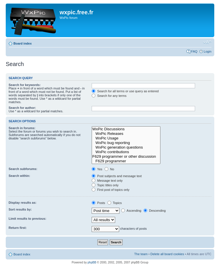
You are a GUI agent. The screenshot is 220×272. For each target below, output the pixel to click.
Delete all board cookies (167, 254)
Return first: (18, 227)
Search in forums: (22, 128)
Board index (22, 43)
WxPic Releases (126, 133)
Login (207, 51)
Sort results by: (20, 209)
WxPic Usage (126, 138)
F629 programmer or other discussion (126, 156)
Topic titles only (105, 185)
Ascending (131, 210)
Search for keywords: (25, 85)
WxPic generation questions (126, 147)
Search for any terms (109, 95)
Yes (97, 169)
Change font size (207, 42)
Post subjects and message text (117, 176)
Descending (155, 210)
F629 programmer (126, 161)
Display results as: (22, 202)
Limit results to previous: (27, 218)
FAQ (194, 51)
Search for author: (22, 107)
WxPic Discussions (126, 129)
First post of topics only (110, 189)
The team (141, 254)
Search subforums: (23, 169)
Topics (114, 203)
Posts (98, 203)
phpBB (92, 262)
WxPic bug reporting (126, 143)
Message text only (107, 180)
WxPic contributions (126, 152)
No (109, 169)
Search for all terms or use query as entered (125, 91)
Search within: (19, 175)
